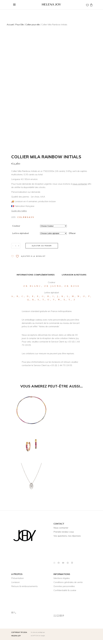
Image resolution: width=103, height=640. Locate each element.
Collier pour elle (32, 24)
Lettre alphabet (20, 233)
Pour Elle (19, 24)
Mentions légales (62, 578)
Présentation (17, 578)
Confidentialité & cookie (65, 590)
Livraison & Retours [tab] (74, 275)
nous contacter (80, 183)
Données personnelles (64, 586)
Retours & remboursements (24, 586)
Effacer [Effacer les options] (72, 233)
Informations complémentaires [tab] (36, 275)
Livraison (15, 582)
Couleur (16, 225)
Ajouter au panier (42, 246)
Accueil (10, 24)
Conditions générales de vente (68, 582)
